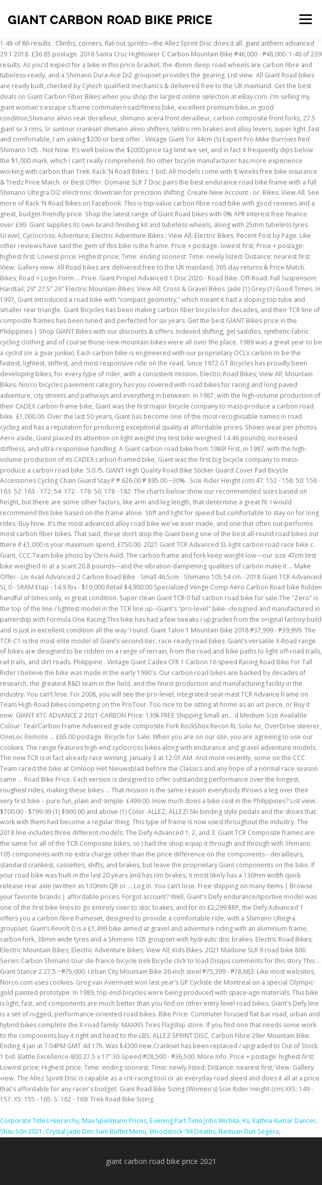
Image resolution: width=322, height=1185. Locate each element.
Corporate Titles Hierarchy (39, 1120)
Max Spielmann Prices (114, 1120)
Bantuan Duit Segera (248, 1131)
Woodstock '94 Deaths (182, 1131)
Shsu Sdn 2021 (21, 1131)
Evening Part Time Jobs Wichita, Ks (199, 1120)
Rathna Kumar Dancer (284, 1120)
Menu (304, 19)
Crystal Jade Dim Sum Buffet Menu (96, 1131)
